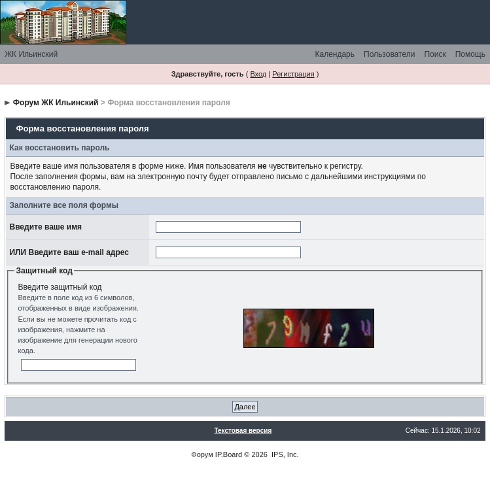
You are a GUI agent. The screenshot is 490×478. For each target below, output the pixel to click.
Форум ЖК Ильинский (56, 102)
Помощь (470, 54)
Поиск (435, 54)
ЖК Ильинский (31, 54)
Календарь (335, 54)
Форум (202, 454)
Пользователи (389, 54)
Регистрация (293, 74)
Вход (258, 74)
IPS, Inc (284, 454)
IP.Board (228, 454)
